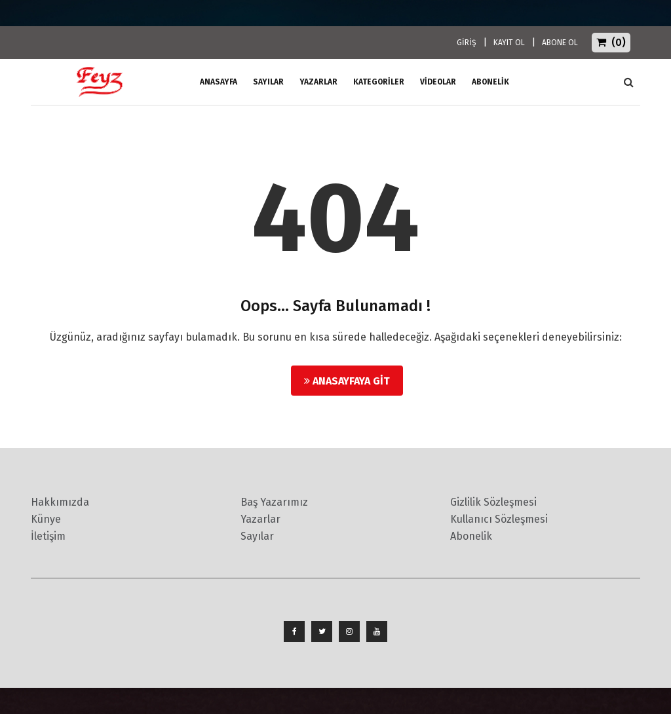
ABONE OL (560, 42)
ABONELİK (490, 81)
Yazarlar (318, 81)
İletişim (48, 536)
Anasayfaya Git (347, 381)
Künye (46, 519)
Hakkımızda (60, 502)
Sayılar (268, 81)
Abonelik (471, 536)
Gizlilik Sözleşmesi (493, 502)
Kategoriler (378, 81)
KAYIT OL (509, 42)
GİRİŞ (466, 42)
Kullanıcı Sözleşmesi (499, 519)
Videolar (438, 81)
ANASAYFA (218, 81)
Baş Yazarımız (274, 502)
